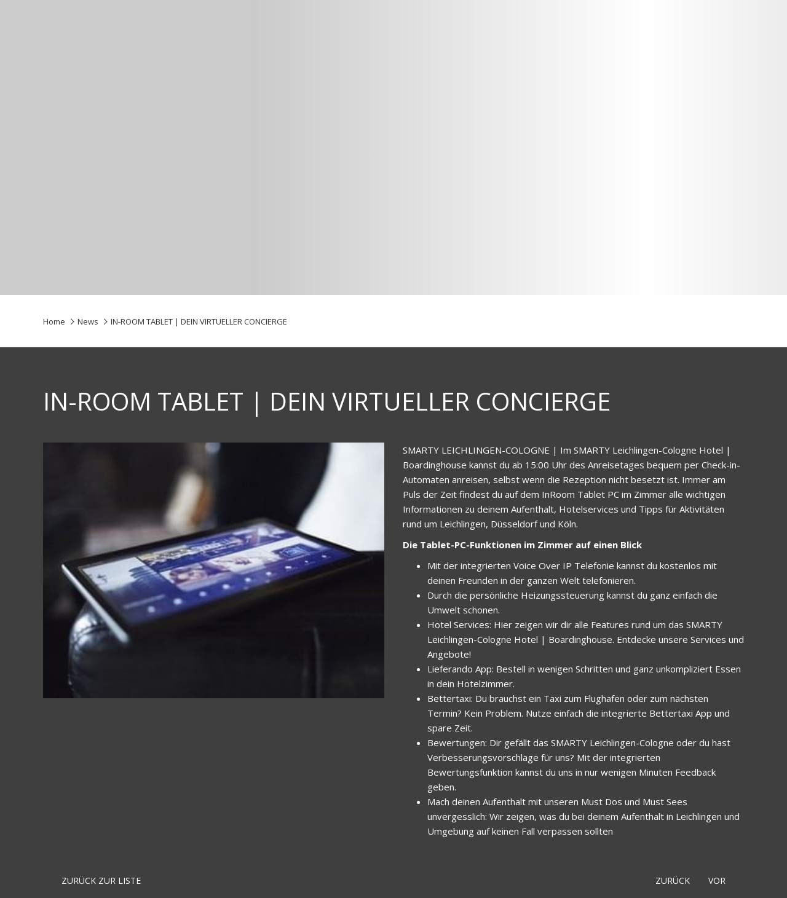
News (87, 321)
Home (54, 321)
